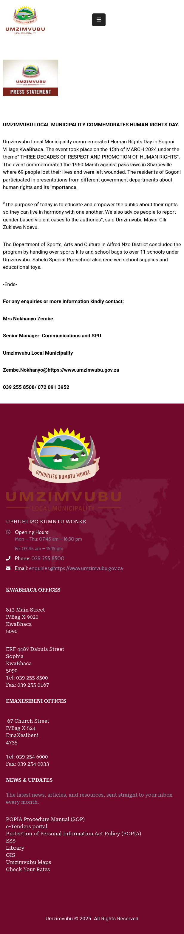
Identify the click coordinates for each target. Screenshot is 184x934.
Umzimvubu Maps (28, 862)
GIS (10, 855)
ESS (11, 841)
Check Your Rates (28, 869)
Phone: (39, 558)
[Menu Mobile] (99, 19)
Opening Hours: (32, 532)
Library (15, 848)
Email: (69, 568)
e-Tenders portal (26, 826)
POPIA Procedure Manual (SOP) (45, 819)
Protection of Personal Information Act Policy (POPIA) (73, 834)
